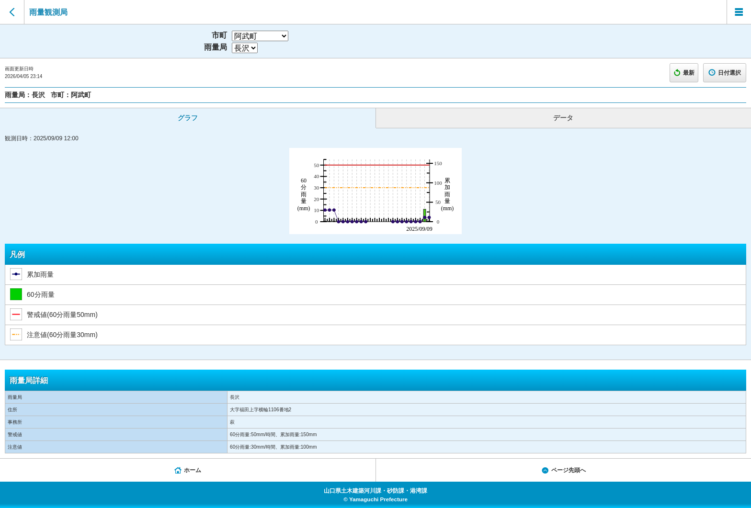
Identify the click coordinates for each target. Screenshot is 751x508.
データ (563, 118)
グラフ (188, 118)
